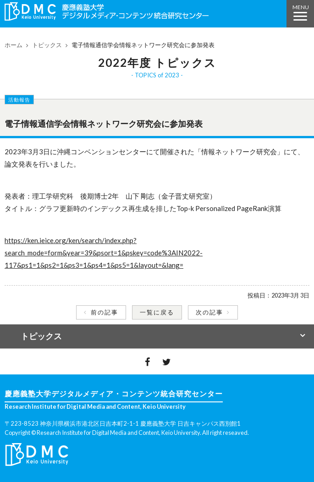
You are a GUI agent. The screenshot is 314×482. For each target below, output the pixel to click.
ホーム (13, 45)
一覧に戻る (157, 312)
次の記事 (209, 312)
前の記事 (104, 312)
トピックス (47, 45)
